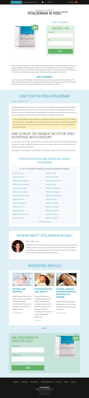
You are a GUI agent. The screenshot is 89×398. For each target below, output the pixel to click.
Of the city (58, 382)
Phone (49, 40)
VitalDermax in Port (51, 173)
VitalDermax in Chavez (51, 218)
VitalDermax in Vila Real (52, 203)
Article (66, 382)
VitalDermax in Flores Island (53, 188)
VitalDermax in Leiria (18, 210)
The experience (34, 382)
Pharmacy (16, 382)
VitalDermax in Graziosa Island (54, 195)
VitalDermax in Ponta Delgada (21, 181)
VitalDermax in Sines (18, 218)
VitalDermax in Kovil (18, 207)
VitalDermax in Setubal (52, 214)
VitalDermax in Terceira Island (21, 184)
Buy (60, 51)
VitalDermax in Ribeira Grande (21, 214)
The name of (51, 32)
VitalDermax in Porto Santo (53, 181)
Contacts (73, 382)
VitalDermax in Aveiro (18, 199)
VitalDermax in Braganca (19, 203)
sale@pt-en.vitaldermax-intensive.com (44, 389)
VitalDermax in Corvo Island (20, 192)
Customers (24, 382)
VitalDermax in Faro (18, 173)
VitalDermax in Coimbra (52, 207)
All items (44, 328)
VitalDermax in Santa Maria (53, 192)
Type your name (16, 346)
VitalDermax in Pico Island (20, 188)
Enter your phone (16, 355)
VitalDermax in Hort (51, 184)
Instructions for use (47, 382)
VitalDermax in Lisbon (18, 177)
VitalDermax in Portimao (52, 210)
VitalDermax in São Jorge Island (21, 195)
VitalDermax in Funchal (52, 177)
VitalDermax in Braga (51, 199)
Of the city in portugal (44, 222)
